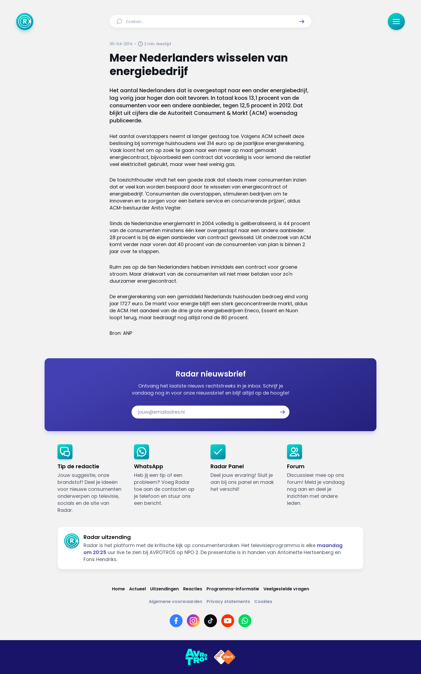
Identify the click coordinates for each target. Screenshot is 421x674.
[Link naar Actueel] (137, 589)
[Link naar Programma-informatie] (232, 589)
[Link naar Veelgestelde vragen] (286, 589)
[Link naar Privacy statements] (228, 601)
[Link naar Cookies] (263, 601)
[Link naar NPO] (225, 657)
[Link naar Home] (118, 589)
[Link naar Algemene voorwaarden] (175, 601)
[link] (91, 479)
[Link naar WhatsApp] (244, 620)
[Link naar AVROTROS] (196, 657)
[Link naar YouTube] (227, 620)
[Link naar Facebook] (176, 620)
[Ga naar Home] (24, 21)
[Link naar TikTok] (210, 620)
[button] (302, 21)
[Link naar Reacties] (192, 589)
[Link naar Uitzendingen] (164, 589)
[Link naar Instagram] (193, 620)
